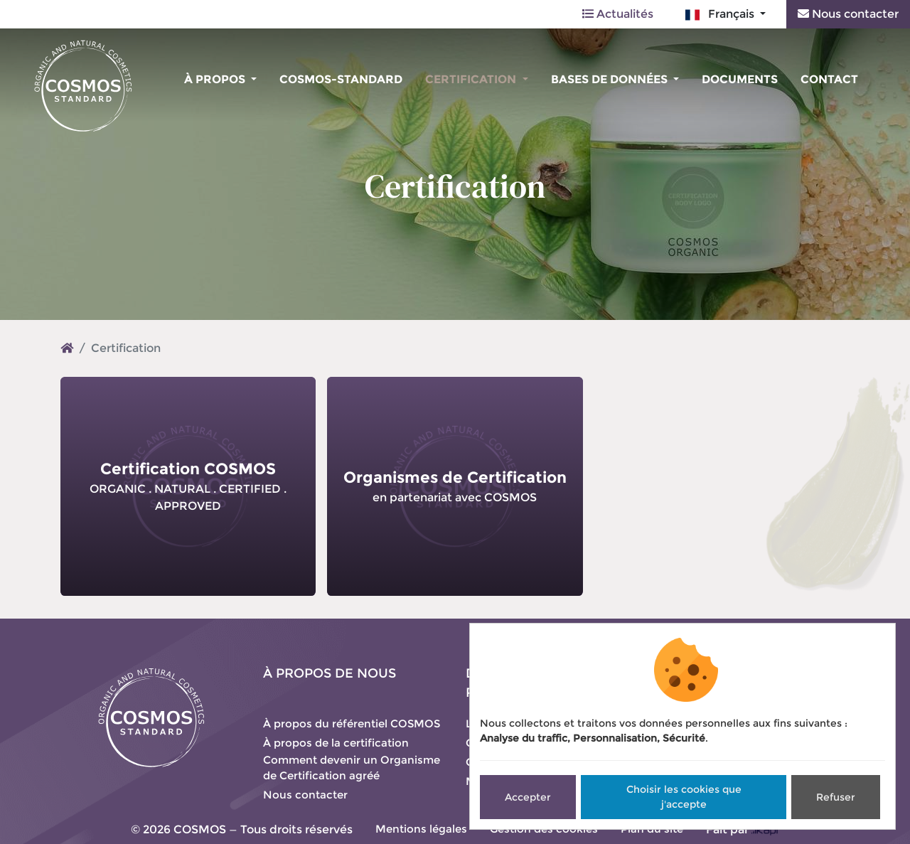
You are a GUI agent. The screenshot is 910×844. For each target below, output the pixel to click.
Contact (829, 79)
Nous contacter (848, 14)
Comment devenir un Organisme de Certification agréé (351, 768)
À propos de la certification (336, 742)
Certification (472, 79)
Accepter (528, 797)
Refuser (835, 797)
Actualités (617, 14)
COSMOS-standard (340, 79)
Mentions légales (421, 828)
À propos (216, 79)
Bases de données (610, 79)
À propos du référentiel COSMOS (351, 723)
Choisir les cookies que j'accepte (684, 797)
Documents (740, 79)
